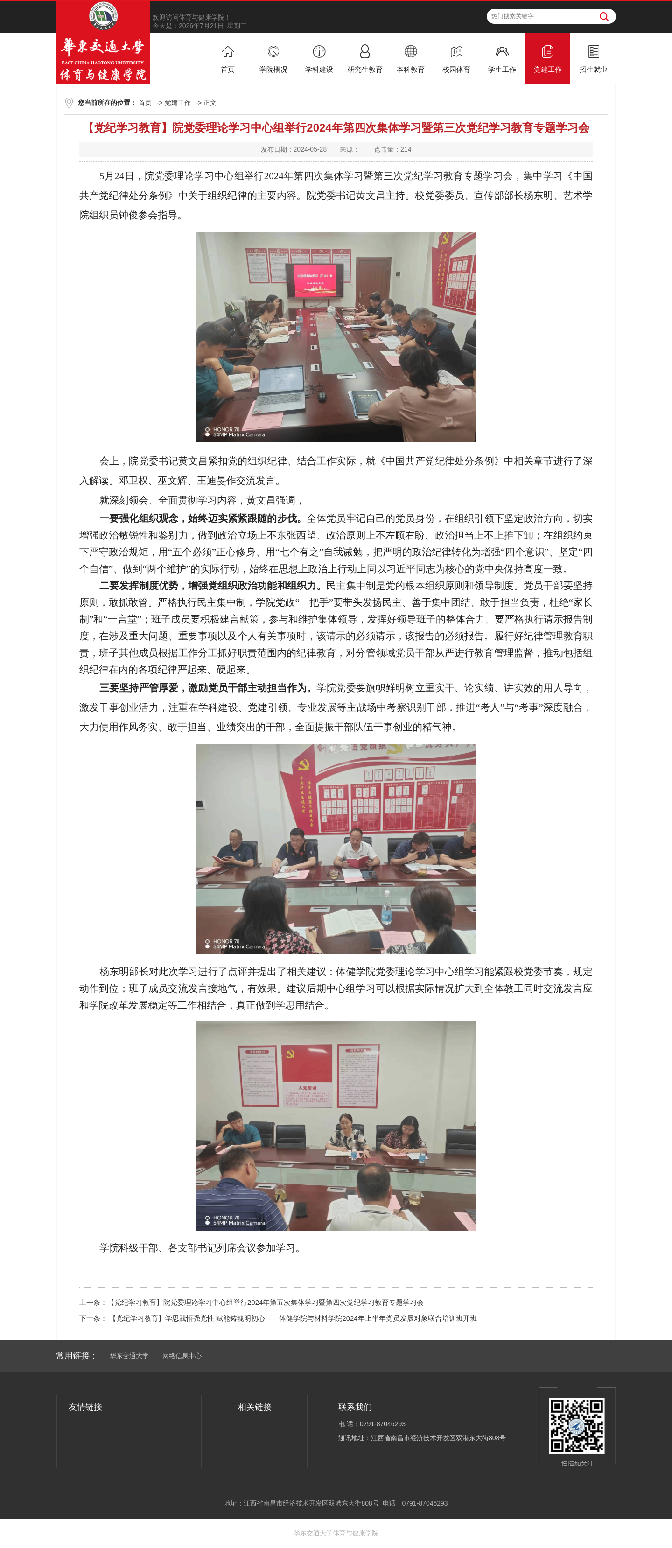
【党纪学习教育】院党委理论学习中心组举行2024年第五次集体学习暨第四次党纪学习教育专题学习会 (265, 1302)
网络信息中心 (182, 1355)
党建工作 (178, 102)
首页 (145, 102)
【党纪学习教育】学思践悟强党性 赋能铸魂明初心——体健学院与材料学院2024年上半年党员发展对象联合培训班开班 (292, 1318)
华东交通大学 (129, 1355)
